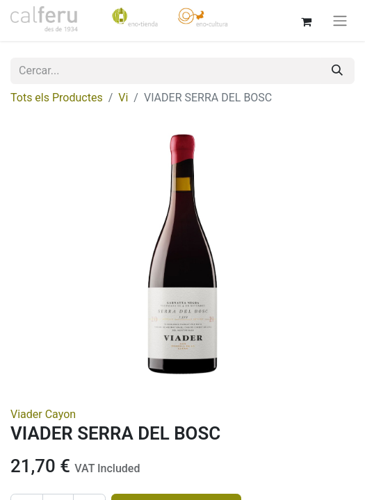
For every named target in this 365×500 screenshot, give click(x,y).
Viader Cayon (43, 414)
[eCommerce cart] (306, 20)
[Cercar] (337, 71)
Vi (123, 97)
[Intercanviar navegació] (340, 20)
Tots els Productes (56, 97)
